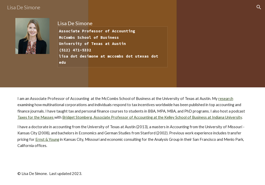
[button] (259, 7)
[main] (112, 43)
